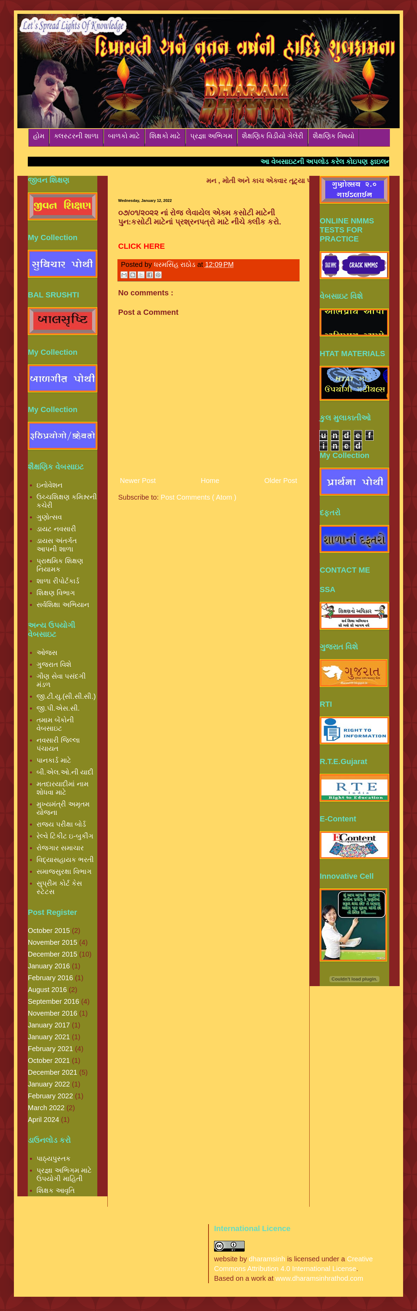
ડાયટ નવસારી (56, 529)
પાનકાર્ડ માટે (53, 760)
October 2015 (49, 930)
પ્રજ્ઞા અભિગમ (211, 136)
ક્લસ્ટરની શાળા (76, 136)
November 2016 (52, 1013)
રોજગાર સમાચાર (60, 848)
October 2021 (49, 1060)
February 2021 (50, 1048)
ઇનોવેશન (49, 485)
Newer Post (138, 480)
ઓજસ (46, 652)
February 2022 (50, 1096)
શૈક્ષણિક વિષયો (333, 136)
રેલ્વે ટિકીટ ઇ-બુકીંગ (64, 836)
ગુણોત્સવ (49, 517)
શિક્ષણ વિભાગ (55, 593)
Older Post (280, 480)
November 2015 (52, 942)
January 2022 (49, 1084)
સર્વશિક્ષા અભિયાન (62, 604)
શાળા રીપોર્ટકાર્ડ (57, 581)
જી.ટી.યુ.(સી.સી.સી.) (66, 696)
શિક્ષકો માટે (165, 136)
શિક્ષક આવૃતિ (55, 1190)
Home (210, 480)
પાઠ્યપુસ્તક (53, 1158)
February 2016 (50, 978)
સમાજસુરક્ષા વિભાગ (64, 871)
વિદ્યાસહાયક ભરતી (65, 859)
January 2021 (49, 1037)
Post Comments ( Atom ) (198, 497)
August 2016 (47, 989)
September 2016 (53, 1001)
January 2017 (49, 1025)
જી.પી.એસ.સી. (58, 708)
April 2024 (43, 1119)
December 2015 (52, 954)
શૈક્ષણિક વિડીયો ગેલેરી (272, 136)
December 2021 (52, 1072)
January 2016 (49, 966)
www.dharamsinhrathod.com (319, 1278)
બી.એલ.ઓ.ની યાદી (64, 772)
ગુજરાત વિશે (53, 664)
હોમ (38, 136)
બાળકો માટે (124, 136)
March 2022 (46, 1108)
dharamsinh (267, 1259)
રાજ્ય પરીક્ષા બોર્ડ (61, 824)
